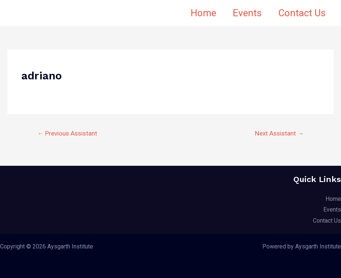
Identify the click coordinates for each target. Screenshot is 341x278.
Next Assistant (279, 133)
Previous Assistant (67, 133)
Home (196, 12)
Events (243, 12)
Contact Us (300, 12)
